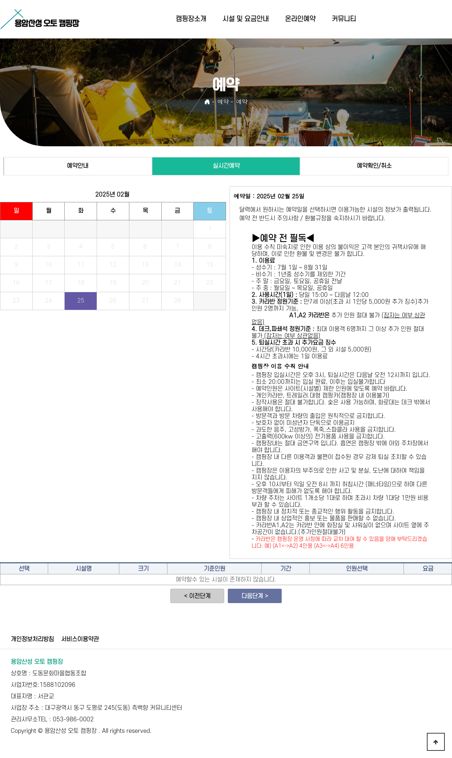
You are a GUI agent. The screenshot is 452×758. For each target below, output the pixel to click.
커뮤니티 (344, 19)
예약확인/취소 (374, 166)
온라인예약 (300, 19)
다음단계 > (254, 596)
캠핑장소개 (191, 19)
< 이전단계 (197, 596)
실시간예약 (226, 166)
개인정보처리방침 (32, 639)
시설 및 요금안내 (245, 19)
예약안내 (77, 166)
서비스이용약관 (80, 639)
